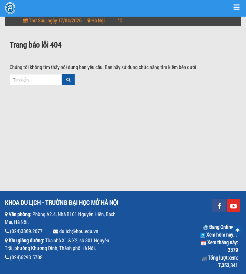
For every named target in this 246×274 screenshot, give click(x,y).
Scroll (237, 230)
